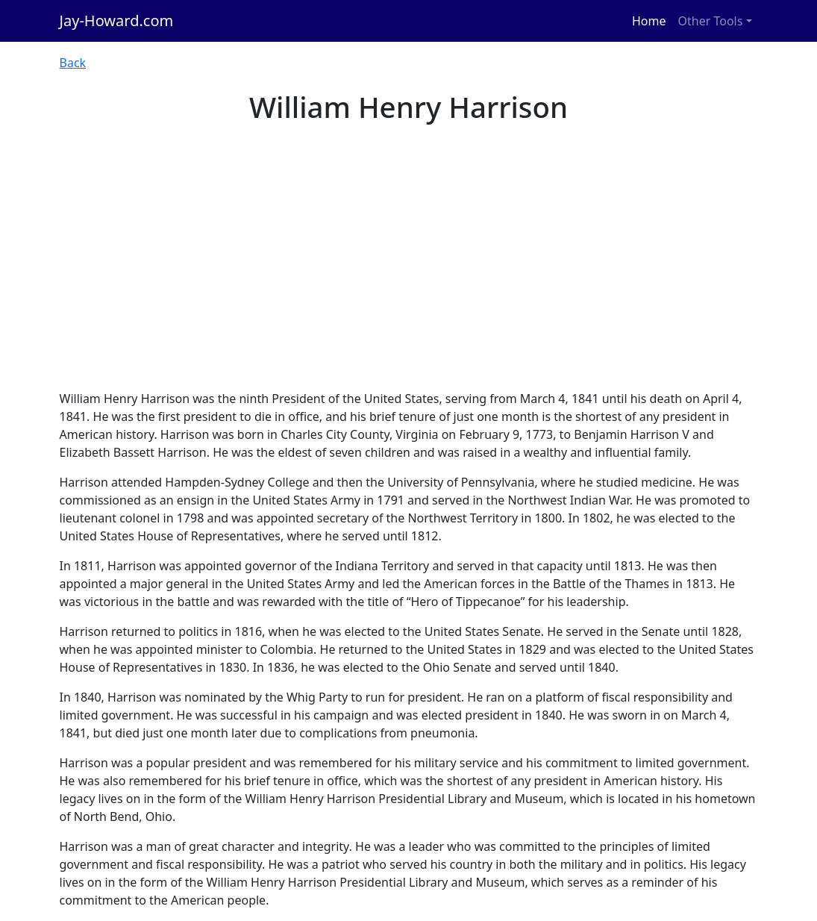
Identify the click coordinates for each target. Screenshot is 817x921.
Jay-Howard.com (117, 20)
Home (649, 21)
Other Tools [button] (710, 21)
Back (73, 62)
